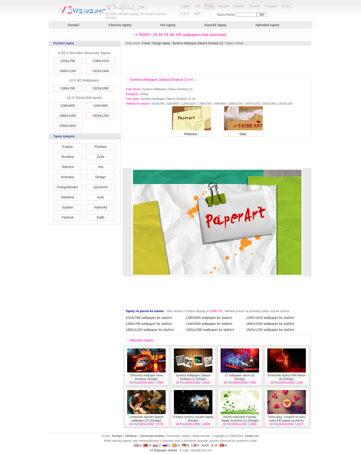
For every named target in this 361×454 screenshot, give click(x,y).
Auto (100, 197)
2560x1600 (67, 126)
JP (214, 445)
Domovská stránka (152, 436)
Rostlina (67, 157)
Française (270, 6)
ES (176, 445)
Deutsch (254, 6)
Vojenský (100, 207)
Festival (67, 217)
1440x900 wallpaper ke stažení (209, 324)
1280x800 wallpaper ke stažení (209, 318)
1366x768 (67, 88)
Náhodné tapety (267, 25)
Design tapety (161, 43)
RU (167, 445)
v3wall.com (252, 436)
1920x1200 (100, 116)
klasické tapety (215, 25)
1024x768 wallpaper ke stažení (149, 318)
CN (147, 445)
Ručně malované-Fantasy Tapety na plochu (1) (238, 418)
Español (239, 6)
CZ (157, 445)
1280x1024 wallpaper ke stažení (270, 318)
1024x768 (67, 61)
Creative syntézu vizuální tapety (193, 417)
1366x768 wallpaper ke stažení (149, 324)
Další (101, 217)
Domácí (73, 25)
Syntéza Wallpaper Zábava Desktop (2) (197, 43)
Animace (67, 177)
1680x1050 (67, 116)
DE (186, 445)
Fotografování (67, 187)
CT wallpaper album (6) (240, 375)
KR (205, 445)
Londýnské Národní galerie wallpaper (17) (146, 418)
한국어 (286, 6)
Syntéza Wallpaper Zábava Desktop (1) (193, 377)
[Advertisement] (217, 60)
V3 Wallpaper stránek (163, 450)
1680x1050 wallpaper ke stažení (270, 324)
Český (209, 6)
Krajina (67, 147)
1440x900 (100, 105)
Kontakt (117, 436)
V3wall (145, 43)
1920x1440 (100, 71)
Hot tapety (168, 25)
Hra (100, 167)
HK (224, 445)
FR (195, 445)
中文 (198, 6)
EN (138, 445)
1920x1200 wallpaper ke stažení (270, 330)
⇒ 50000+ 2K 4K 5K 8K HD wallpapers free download (180, 35)
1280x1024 (100, 61)
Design (100, 177)
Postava (100, 147)
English (185, 6)
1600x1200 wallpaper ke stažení (150, 330)
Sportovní (100, 187)
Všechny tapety (119, 25)
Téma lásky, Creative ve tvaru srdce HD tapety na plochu (287, 418)
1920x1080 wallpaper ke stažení (210, 330)
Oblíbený (131, 436)
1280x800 (67, 105)
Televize (67, 167)
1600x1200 (67, 71)
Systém (67, 207)
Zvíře (101, 157)
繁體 (197, 13)
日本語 (185, 13)
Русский (223, 6)
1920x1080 (100, 88)
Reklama (67, 197)
